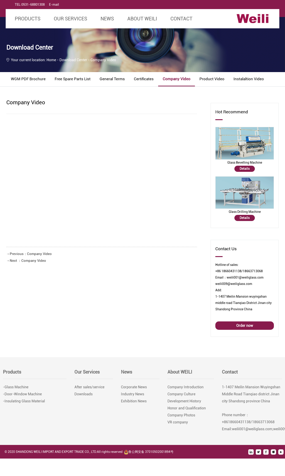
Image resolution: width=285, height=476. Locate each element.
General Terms (112, 79)
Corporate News (134, 388)
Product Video (211, 79)
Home (51, 60)
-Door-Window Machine (22, 395)
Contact (181, 19)
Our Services (70, 19)
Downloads (83, 395)
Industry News (132, 395)
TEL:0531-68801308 (30, 4)
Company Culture (181, 395)
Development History (184, 403)
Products (27, 19)
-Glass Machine (15, 388)
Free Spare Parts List (73, 79)
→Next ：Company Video (26, 261)
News (107, 19)
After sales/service (89, 388)
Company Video (176, 79)
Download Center (73, 60)
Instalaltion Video (248, 79)
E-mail (54, 4)
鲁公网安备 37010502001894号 (149, 452)
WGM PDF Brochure (28, 79)
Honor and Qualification (186, 410)
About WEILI (142, 19)
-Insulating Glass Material (24, 403)
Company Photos (181, 417)
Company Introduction (185, 388)
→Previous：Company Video (29, 254)
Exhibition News (134, 403)
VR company (177, 424)
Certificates (144, 79)
